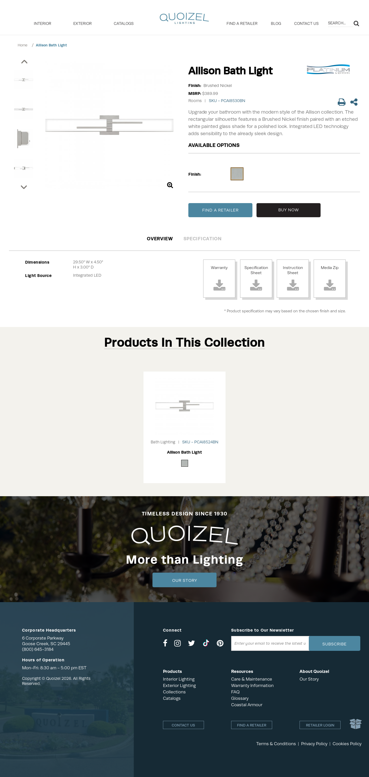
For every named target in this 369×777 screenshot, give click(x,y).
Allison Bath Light (51, 45)
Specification (202, 238)
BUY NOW (288, 210)
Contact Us (306, 24)
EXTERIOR (82, 24)
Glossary (240, 698)
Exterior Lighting (179, 685)
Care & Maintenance (251, 679)
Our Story (184, 580)
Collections (174, 692)
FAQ (235, 692)
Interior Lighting (178, 679)
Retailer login (320, 725)
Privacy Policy (314, 743)
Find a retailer (242, 24)
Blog (276, 24)
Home (22, 45)
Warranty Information (252, 685)
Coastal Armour (246, 704)
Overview (160, 238)
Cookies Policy (347, 743)
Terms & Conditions (276, 743)
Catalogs (124, 24)
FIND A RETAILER (220, 210)
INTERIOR (42, 24)
